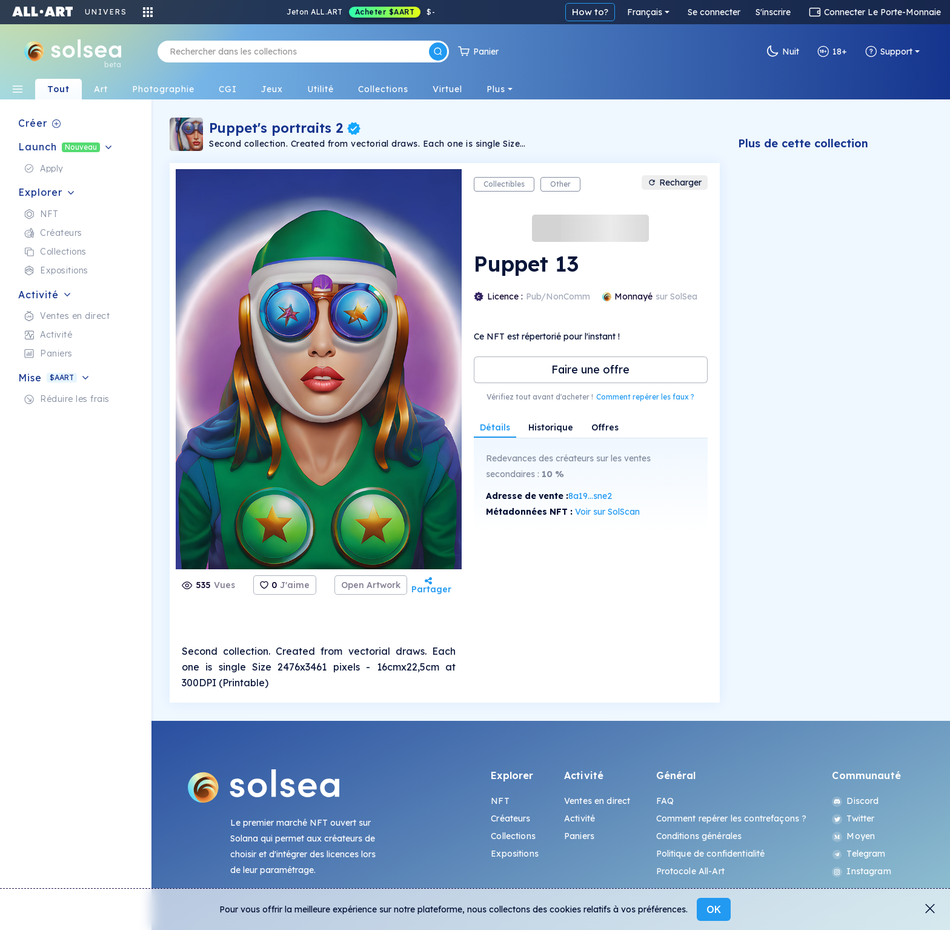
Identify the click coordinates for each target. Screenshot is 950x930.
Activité (579, 818)
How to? (590, 12)
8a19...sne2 (590, 495)
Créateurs (510, 818)
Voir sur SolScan (607, 511)
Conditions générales (699, 836)
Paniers (579, 836)
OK (713, 909)
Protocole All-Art (690, 871)
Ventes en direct (597, 800)
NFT (500, 800)
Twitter (853, 818)
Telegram (858, 853)
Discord (855, 801)
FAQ (665, 800)
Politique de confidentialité (710, 853)
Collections (513, 836)
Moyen (853, 836)
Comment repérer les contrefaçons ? (731, 818)
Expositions (515, 853)
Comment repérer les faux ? (645, 396)
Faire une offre (590, 369)
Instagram (861, 871)
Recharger (675, 182)
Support (888, 51)
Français (644, 12)
